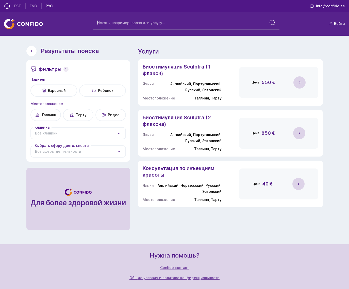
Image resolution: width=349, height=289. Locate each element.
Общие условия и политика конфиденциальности (174, 278)
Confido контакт (174, 267)
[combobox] (78, 133)
